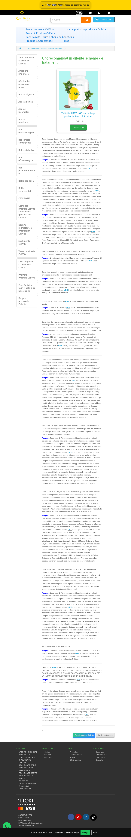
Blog (66, 40)
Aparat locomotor (23, 110)
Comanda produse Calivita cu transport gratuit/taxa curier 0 (26, 211)
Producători (74, 752)
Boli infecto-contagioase (24, 141)
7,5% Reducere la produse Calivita (26, 60)
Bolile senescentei (24, 190)
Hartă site (47, 757)
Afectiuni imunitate (23, 72)
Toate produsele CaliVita (40, 29)
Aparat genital (25, 101)
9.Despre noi (23, 781)
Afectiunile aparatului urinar (24, 84)
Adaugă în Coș (78, 127)
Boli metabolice (26, 150)
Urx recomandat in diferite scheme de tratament (44, 48)
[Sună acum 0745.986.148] (65, 5)
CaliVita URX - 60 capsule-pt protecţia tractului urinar (78, 115)
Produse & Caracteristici (39, 40)
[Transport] (90, 12)
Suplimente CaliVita (24, 242)
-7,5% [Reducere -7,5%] (79, 13)
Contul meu (100, 752)
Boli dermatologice (26, 131)
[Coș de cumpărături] (109, 12)
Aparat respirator (23, 121)
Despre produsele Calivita (23, 301)
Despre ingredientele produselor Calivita (25, 229)
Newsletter (99, 760)
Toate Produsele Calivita (84, 735)
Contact (47, 752)
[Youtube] (78, 817)
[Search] (86, 20)
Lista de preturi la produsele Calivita (85, 29)
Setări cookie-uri (25, 789)
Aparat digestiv (26, 94)
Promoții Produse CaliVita (40, 33)
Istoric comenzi (101, 755)
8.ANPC (22, 778)
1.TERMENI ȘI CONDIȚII (28, 752)
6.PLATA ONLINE (25, 770)
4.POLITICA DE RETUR (27, 765)
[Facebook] (71, 817)
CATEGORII (24, 198)
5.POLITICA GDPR (26, 768)
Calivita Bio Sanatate (105, 735)
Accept (85, 832)
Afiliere (72, 757)
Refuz (95, 832)
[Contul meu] (100, 12)
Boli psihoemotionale (26, 170)
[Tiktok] (93, 817)
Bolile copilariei (26, 180)
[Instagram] (86, 817)
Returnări (47, 755)
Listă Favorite (100, 757)
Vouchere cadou (76, 755)
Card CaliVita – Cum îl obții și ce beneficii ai (50, 37)
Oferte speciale (75, 760)
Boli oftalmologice (25, 159)
